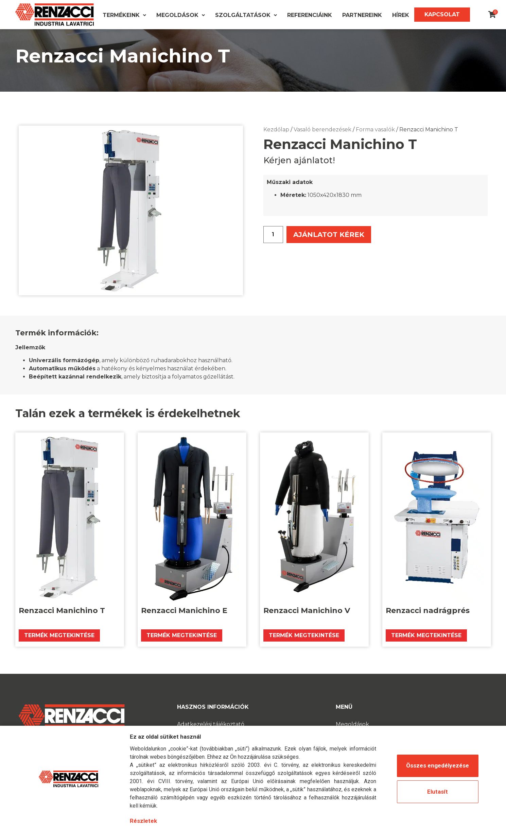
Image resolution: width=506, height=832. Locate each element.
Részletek (143, 820)
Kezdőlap (276, 138)
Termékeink (124, 15)
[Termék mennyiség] (273, 243)
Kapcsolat (442, 14)
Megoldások (180, 15)
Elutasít (437, 791)
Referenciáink (309, 15)
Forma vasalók (375, 138)
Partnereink (362, 15)
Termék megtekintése (59, 644)
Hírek (400, 15)
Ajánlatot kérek (332, 243)
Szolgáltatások (246, 15)
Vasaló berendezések (322, 138)
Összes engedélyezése (437, 765)
